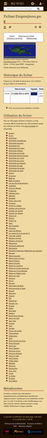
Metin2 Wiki (17, 3)
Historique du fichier (26, 36)
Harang (11, 218)
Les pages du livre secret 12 (19, 233)
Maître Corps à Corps (16, 258)
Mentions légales (25, 426)
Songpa (11, 323)
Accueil (11, 133)
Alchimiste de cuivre (16, 161)
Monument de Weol (16, 286)
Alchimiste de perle (16, 170)
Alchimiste (13, 138)
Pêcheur (12, 313)
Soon (11, 326)
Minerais (12, 278)
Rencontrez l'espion (16, 316)
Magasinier (13, 243)
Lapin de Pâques (15, 231)
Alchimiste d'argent (16, 143)
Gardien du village (16, 213)
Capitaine (12, 185)
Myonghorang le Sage (17, 288)
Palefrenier (13, 301)
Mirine (11, 281)
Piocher (11, 306)
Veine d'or (12, 346)
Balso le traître (14, 181)
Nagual (11, 291)
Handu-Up (12, 216)
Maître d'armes (14, 263)
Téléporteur (13, 336)
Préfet (11, 308)
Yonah (11, 373)
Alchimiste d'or (14, 146)
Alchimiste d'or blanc (17, 148)
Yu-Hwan (12, 376)
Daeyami (12, 196)
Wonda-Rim (13, 368)
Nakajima (12, 293)
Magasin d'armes (15, 238)
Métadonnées (32, 38)
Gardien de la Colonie (17, 208)
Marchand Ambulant (16, 246)
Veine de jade (14, 356)
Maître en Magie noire (17, 273)
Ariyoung (12, 176)
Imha (10, 223)
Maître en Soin (14, 276)
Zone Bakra (13, 381)
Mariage (12, 253)
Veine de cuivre (14, 351)
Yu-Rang (12, 378)
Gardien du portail (16, 211)
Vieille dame (13, 361)
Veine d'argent (14, 343)
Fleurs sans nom (15, 201)
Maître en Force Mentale (18, 271)
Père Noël (12, 311)
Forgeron (12, 203)
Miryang (12, 283)
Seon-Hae (12, 321)
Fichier (12, 36)
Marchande (13, 248)
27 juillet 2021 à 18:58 (20, 93)
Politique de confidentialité (15, 423)
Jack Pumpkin (14, 226)
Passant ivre (13, 303)
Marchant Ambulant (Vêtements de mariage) (25, 251)
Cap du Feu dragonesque (18, 183)
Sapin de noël (14, 318)
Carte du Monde (15, 188)
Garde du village (15, 205)
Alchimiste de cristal (16, 158)
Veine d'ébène (14, 348)
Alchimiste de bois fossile (18, 155)
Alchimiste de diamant (17, 163)
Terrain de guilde (15, 331)
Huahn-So (12, 220)
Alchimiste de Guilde (16, 153)
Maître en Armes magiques (19, 268)
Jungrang (12, 228)
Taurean (12, 328)
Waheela (12, 363)
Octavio (12, 296)
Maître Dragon (14, 261)
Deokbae (12, 198)
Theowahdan (14, 333)
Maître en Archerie (16, 266)
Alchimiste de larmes (16, 168)
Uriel (10, 338)
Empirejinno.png (10, 61)
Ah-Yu (11, 135)
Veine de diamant (15, 353)
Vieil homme (13, 358)
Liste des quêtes (15, 236)
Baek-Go (12, 178)
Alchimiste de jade (16, 165)
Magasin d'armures (16, 241)
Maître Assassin (14, 256)
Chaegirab (12, 191)
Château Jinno (14, 193)
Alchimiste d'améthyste (17, 140)
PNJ (10, 298)
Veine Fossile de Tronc (17, 341)
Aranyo (11, 173)
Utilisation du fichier (15, 38)
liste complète (30, 126)
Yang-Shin (12, 371)
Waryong (12, 366)
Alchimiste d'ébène (16, 150)
